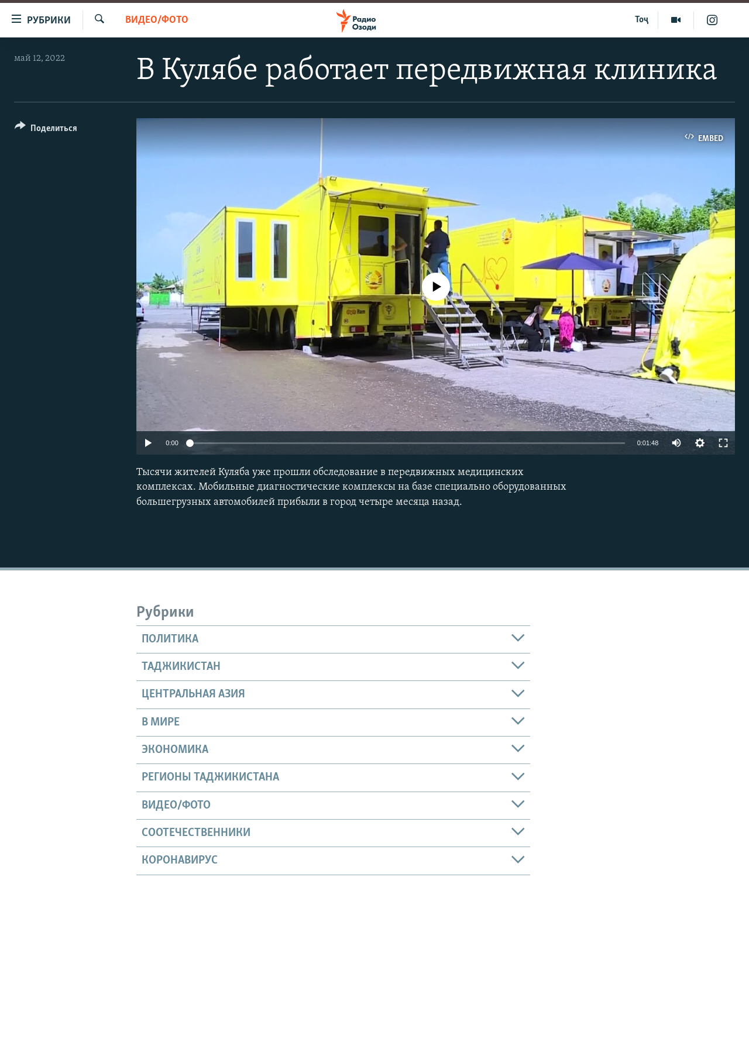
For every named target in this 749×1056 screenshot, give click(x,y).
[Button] (46, 130)
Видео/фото (156, 20)
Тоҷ (641, 20)
